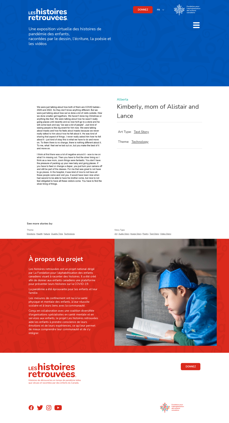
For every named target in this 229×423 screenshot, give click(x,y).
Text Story (141, 131)
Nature (47, 233)
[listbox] (161, 9)
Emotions (31, 233)
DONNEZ (143, 9)
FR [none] (158, 9)
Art (115, 233)
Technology (140, 141)
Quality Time (57, 233)
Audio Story (123, 233)
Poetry (146, 233)
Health (39, 233)
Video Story (165, 233)
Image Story (136, 233)
